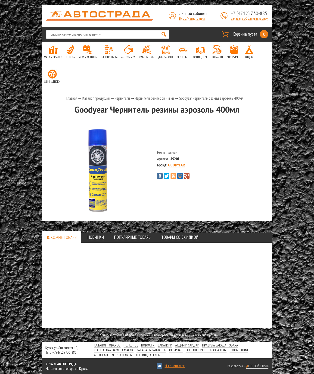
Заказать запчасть (151, 350)
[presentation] (61, 237)
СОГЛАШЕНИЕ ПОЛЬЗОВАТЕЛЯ (206, 350)
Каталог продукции (96, 98)
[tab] (61, 237)
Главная (71, 98)
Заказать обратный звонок (249, 18)
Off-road (176, 350)
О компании (239, 350)
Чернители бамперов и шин (154, 98)
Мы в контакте (175, 365)
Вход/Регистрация (192, 18)
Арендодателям (148, 355)
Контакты (125, 355)
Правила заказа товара (220, 345)
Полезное (131, 345)
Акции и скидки (187, 345)
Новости (148, 345)
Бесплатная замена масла (114, 350)
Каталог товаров (107, 345)
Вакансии (165, 345)
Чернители (122, 98)
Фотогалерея (104, 355)
